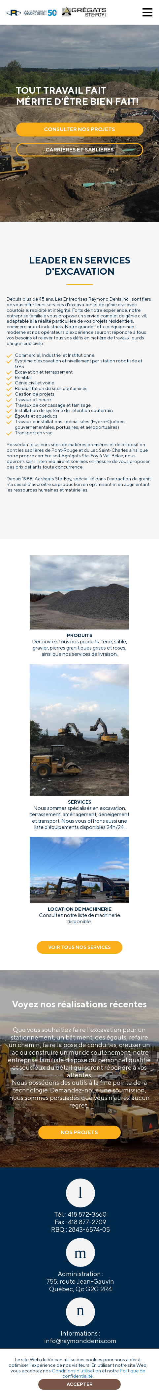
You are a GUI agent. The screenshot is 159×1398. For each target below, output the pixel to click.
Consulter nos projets (79, 129)
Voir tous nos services (79, 947)
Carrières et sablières (80, 150)
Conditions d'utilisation (76, 1370)
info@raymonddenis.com (80, 1340)
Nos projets (79, 1132)
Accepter (80, 1384)
